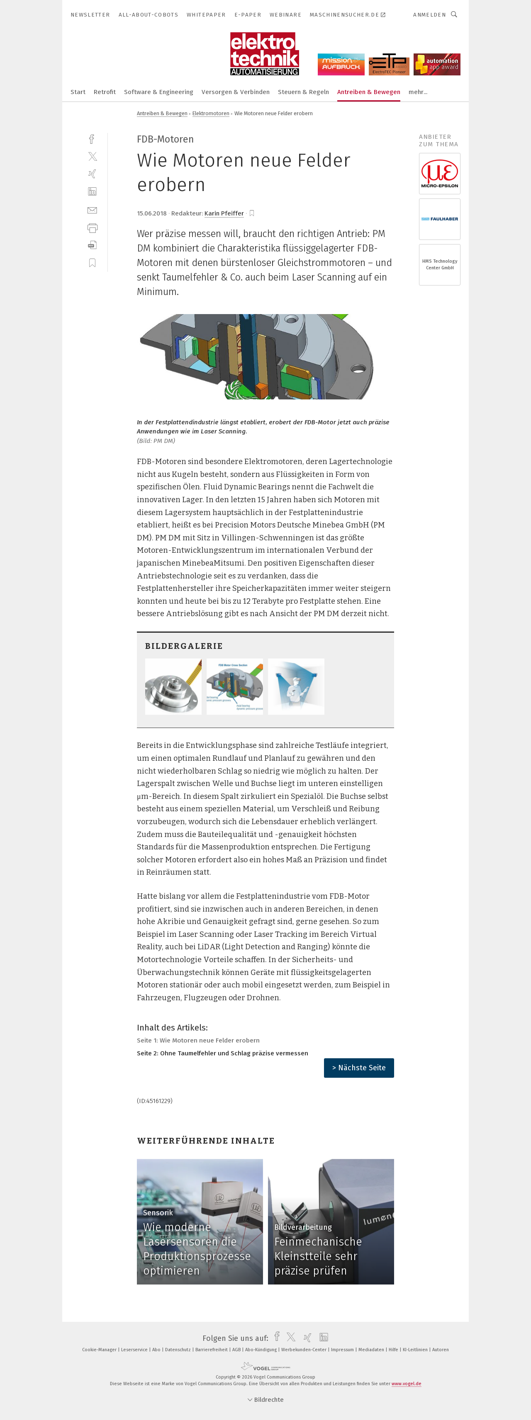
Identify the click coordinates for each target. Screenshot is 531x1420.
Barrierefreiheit (212, 1349)
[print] (92, 227)
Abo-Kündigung (261, 1349)
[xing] (92, 174)
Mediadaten (371, 1349)
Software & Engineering (158, 92)
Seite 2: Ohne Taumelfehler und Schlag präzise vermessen (222, 1053)
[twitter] (92, 156)
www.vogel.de (406, 1383)
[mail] (92, 209)
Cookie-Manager (100, 1349)
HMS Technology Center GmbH (439, 265)
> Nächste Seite (359, 1067)
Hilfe (394, 1349)
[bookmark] (251, 213)
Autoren (440, 1349)
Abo (157, 1349)
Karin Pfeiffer (224, 213)
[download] (92, 245)
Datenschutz (178, 1349)
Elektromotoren (210, 113)
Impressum (343, 1349)
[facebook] (92, 138)
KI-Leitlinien (416, 1349)
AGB (237, 1349)
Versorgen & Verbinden (236, 92)
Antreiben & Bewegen (368, 92)
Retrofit (105, 92)
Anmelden (429, 14)
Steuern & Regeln (303, 92)
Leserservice (135, 1349)
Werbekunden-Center (304, 1349)
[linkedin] (92, 191)
